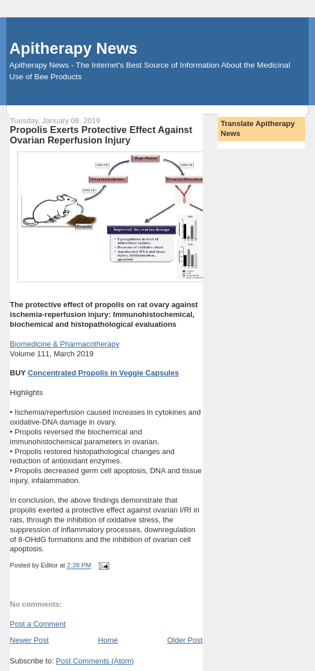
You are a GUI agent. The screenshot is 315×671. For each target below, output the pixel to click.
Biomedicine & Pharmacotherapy (64, 344)
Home (108, 640)
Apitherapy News (73, 48)
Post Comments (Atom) (95, 661)
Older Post (184, 640)
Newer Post (29, 640)
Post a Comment (38, 624)
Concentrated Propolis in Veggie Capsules (103, 372)
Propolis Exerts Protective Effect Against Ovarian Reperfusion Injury (101, 134)
